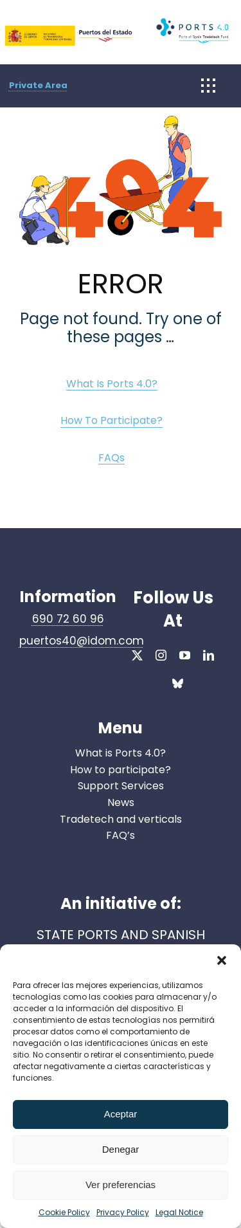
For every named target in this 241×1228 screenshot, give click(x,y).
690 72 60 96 (68, 619)
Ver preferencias (120, 1184)
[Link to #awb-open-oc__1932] (208, 85)
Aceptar (121, 1113)
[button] (221, 960)
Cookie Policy (64, 1212)
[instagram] (161, 655)
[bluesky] (177, 685)
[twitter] (137, 655)
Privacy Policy (122, 1212)
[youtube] (184, 655)
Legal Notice (179, 1212)
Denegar (120, 1149)
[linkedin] (208, 655)
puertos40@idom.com (81, 640)
